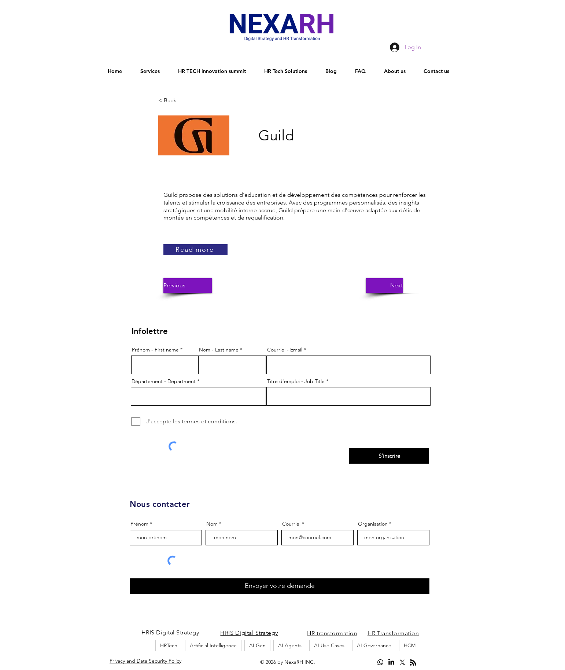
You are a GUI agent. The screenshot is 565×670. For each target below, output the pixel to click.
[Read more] (195, 249)
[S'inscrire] (389, 456)
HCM (410, 645)
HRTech (168, 645)
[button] (182, 100)
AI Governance (374, 645)
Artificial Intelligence (213, 645)
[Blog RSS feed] (413, 662)
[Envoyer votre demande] (279, 586)
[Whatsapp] (380, 662)
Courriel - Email (284, 349)
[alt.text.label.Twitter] (402, 662)
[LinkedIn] (391, 662)
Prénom (139, 523)
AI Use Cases (329, 645)
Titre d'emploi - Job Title (296, 381)
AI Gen (257, 645)
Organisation (373, 523)
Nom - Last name (219, 349)
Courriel (291, 523)
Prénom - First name (155, 349)
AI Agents (290, 645)
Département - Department (164, 381)
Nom (212, 523)
